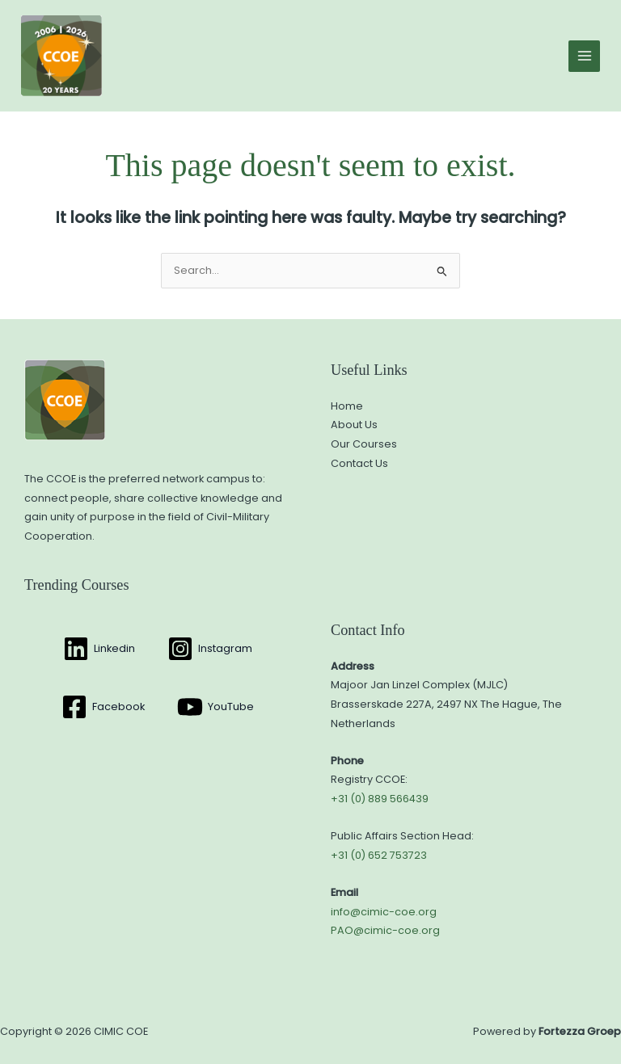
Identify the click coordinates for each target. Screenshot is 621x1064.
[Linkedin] (99, 649)
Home (347, 406)
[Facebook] (103, 707)
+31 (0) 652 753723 (379, 855)
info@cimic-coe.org (384, 912)
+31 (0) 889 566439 (380, 798)
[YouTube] (215, 707)
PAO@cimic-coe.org (385, 930)
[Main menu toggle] (584, 56)
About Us (354, 424)
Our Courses (364, 444)
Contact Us (359, 463)
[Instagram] (209, 649)
